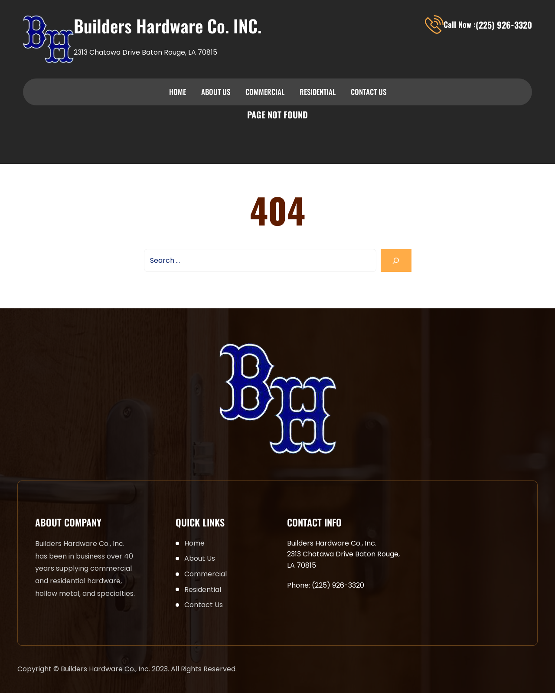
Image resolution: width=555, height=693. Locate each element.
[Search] (396, 260)
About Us (215, 91)
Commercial (264, 91)
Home (177, 91)
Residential (318, 91)
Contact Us (368, 91)
